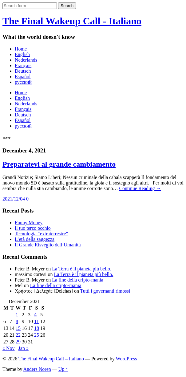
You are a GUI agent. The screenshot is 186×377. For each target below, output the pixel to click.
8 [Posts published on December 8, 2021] (17, 321)
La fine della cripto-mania (77, 279)
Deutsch (23, 71)
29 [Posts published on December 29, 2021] (18, 341)
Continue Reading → (140, 188)
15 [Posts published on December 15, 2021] (18, 328)
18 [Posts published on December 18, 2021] (36, 328)
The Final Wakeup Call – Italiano (51, 358)
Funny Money (28, 222)
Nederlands (26, 60)
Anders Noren (37, 369)
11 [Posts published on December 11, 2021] (36, 321)
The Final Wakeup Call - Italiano (71, 20)
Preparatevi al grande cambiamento (59, 164)
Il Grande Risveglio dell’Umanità (48, 244)
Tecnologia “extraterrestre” (41, 233)
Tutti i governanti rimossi (105, 291)
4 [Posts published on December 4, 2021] (35, 314)
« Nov (8, 348)
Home (21, 48)
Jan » (23, 348)
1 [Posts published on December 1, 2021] (17, 314)
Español (23, 76)
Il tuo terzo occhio (33, 228)
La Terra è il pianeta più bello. (81, 268)
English (22, 54)
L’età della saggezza (34, 239)
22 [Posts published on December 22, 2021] (18, 335)
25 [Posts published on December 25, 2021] (36, 335)
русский (23, 82)
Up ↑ (63, 369)
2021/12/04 (13, 198)
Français (23, 65)
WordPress (126, 358)
